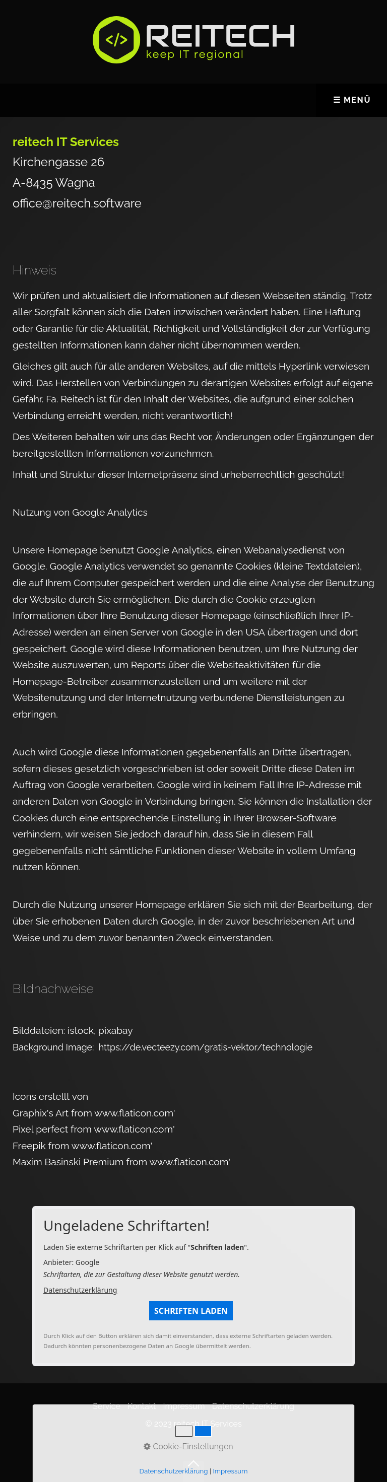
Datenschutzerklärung (80, 1290)
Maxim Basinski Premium (69, 1161)
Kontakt (141, 1406)
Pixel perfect (42, 1129)
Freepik (30, 1145)
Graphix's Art (42, 1112)
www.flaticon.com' (134, 1112)
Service (106, 1406)
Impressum (184, 1406)
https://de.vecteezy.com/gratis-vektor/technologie (205, 1047)
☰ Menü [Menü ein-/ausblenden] (352, 100)
